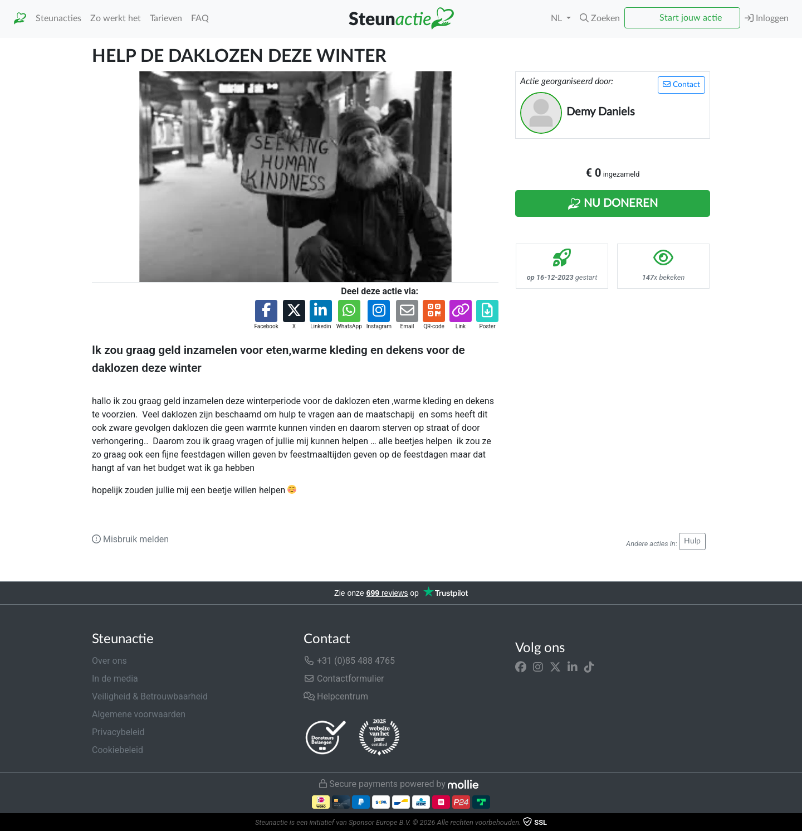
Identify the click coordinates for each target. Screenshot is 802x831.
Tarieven (166, 18)
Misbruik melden (130, 539)
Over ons (109, 660)
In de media (115, 678)
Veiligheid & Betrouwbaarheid (150, 696)
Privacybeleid (118, 732)
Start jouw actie (690, 17)
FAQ (200, 18)
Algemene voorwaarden (138, 714)
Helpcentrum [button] (336, 696)
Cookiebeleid (117, 750)
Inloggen (767, 18)
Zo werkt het (115, 18)
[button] (599, 18)
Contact (681, 84)
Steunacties (58, 18)
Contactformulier (344, 678)
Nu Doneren (613, 204)
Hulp (692, 541)
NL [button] (557, 18)
